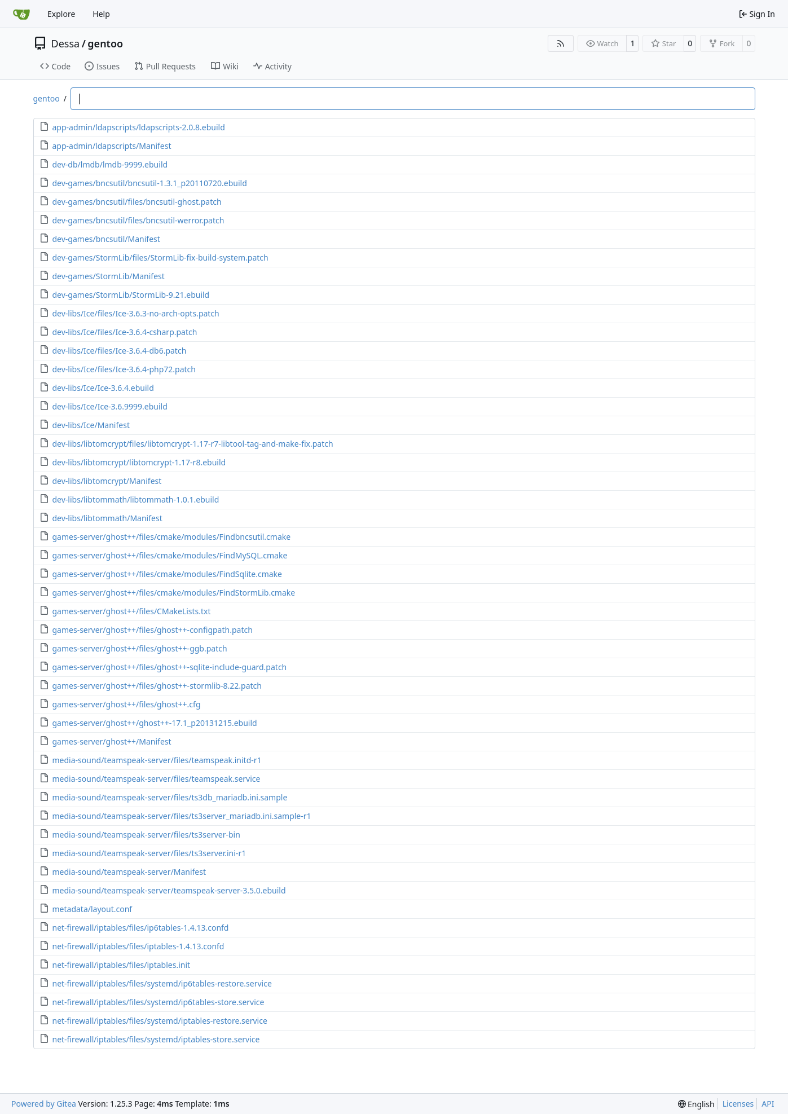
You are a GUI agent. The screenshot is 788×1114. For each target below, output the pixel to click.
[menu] (696, 1104)
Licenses (738, 1103)
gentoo (105, 43)
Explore (61, 13)
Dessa (65, 43)
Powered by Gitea (43, 1103)
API (767, 1103)
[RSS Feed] (561, 43)
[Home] (21, 14)
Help (101, 13)
